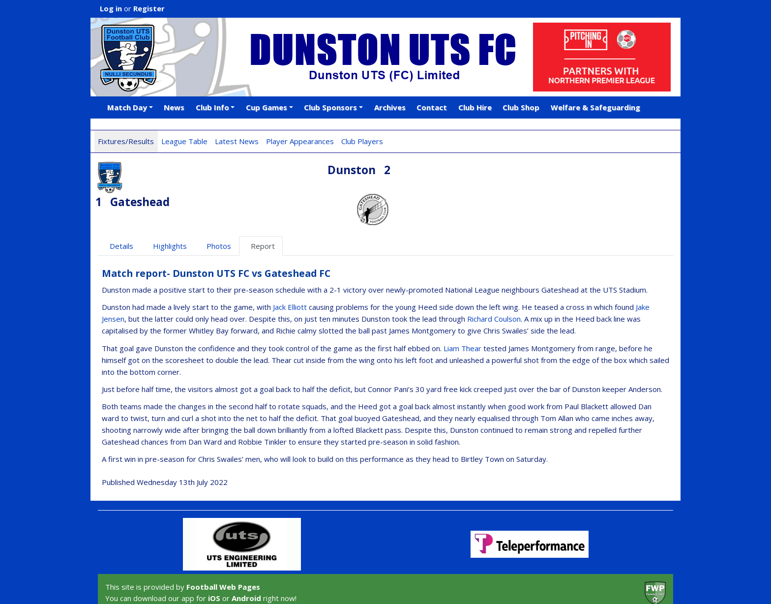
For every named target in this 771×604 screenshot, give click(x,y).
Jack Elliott (290, 275)
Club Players (362, 141)
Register (149, 8)
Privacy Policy (207, 585)
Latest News (237, 141)
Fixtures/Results (126, 141)
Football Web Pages (223, 555)
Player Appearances (300, 141)
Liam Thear (462, 316)
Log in (111, 8)
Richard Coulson (494, 287)
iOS (214, 566)
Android (246, 566)
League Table (184, 141)
